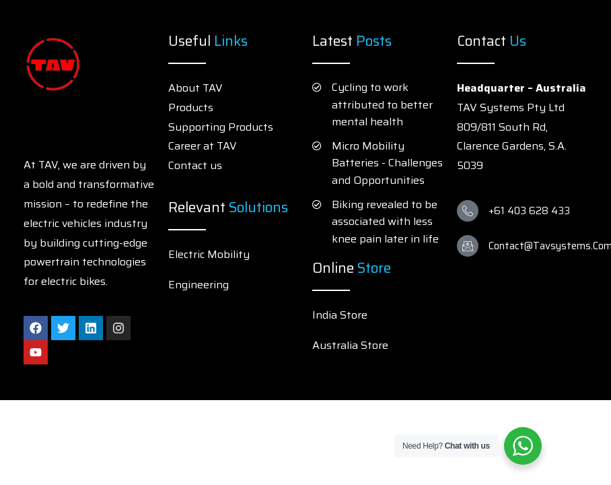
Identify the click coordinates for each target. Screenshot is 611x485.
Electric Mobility (209, 254)
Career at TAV (202, 145)
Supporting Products (220, 127)
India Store (339, 314)
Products (190, 107)
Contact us (195, 165)
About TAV (195, 87)
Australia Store (350, 345)
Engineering (198, 284)
